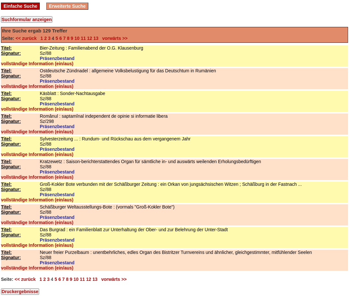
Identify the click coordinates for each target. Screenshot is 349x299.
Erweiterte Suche (67, 6)
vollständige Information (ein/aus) (37, 63)
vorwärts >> (113, 38)
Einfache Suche (20, 6)
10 (77, 38)
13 (96, 38)
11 (83, 38)
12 (89, 38)
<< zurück (27, 38)
